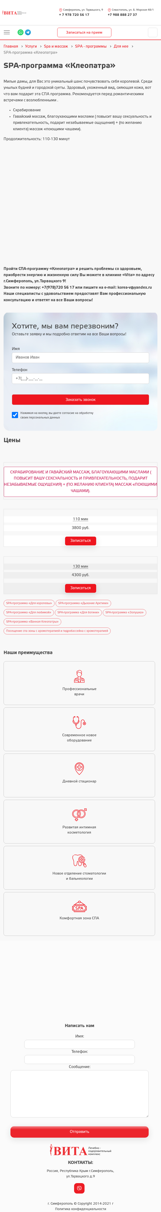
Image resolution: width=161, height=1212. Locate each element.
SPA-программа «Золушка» (124, 612)
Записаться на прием (84, 32)
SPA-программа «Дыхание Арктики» (83, 603)
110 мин (80, 519)
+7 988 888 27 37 (122, 15)
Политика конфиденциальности (80, 1209)
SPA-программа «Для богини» (78, 612)
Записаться (80, 541)
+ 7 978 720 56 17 (74, 15)
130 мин (80, 566)
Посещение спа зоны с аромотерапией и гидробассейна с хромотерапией (57, 631)
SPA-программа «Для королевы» (29, 603)
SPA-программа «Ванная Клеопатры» (32, 621)
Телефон (19, 370)
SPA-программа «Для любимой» (28, 612)
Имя (16, 349)
